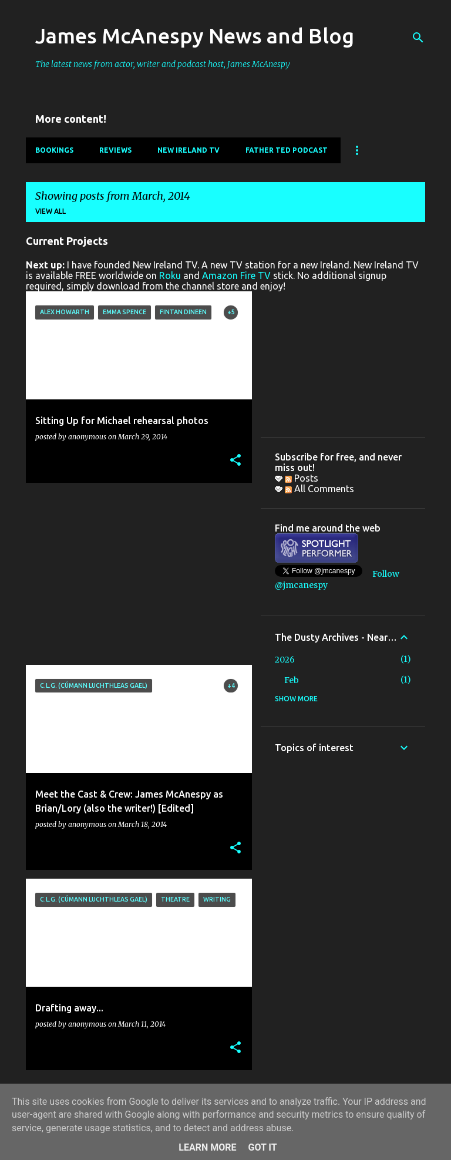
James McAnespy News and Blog (194, 35)
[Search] (418, 37)
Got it (262, 1147)
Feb (291, 680)
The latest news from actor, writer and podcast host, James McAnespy (162, 64)
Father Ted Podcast (286, 150)
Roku (170, 275)
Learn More (207, 1147)
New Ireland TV (188, 150)
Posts (301, 478)
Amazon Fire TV (236, 275)
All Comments (319, 488)
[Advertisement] (134, 574)
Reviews (115, 150)
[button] (235, 461)
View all (50, 211)
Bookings (54, 150)
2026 (285, 659)
